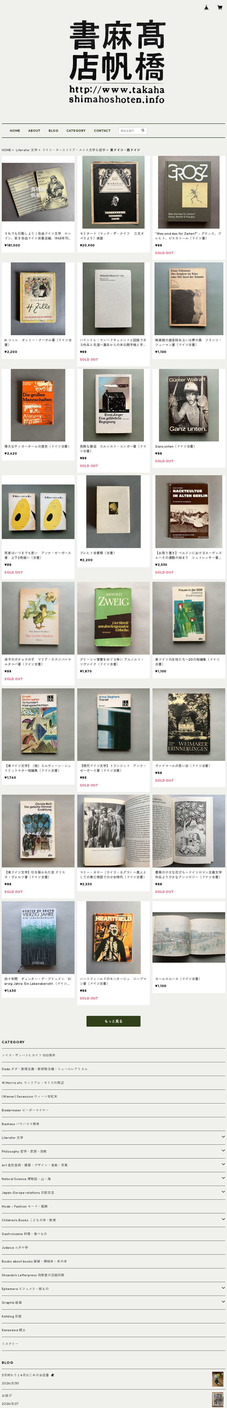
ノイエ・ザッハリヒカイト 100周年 (28, 1055)
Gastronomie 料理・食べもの (24, 1234)
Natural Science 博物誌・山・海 (26, 1179)
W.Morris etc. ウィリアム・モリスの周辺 (33, 1083)
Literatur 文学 (27, 150)
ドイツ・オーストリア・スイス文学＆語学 (73, 150)
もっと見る (113, 1021)
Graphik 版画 (12, 1303)
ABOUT (34, 131)
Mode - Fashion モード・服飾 (25, 1206)
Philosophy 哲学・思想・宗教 (24, 1151)
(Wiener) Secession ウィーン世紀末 (29, 1096)
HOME (15, 131)
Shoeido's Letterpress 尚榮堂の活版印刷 (33, 1275)
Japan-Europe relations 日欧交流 (28, 1193)
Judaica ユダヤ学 (15, 1248)
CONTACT (102, 131)
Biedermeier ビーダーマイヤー (25, 1110)
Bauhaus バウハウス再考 (20, 1124)
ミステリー (10, 1344)
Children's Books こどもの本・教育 (29, 1220)
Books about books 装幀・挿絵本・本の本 (34, 1261)
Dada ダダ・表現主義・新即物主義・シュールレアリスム (45, 1069)
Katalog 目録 (12, 1316)
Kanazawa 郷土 (14, 1330)
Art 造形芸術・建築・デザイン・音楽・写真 (35, 1165)
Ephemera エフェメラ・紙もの (25, 1289)
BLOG (53, 131)
